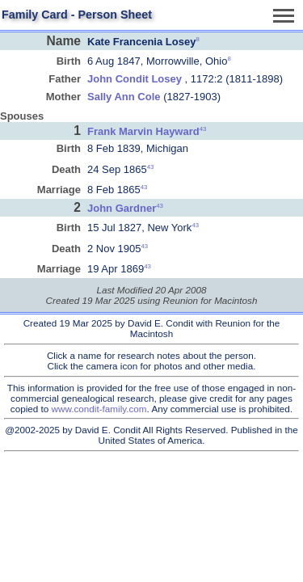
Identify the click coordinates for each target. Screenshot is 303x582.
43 (203, 129)
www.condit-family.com (99, 408)
